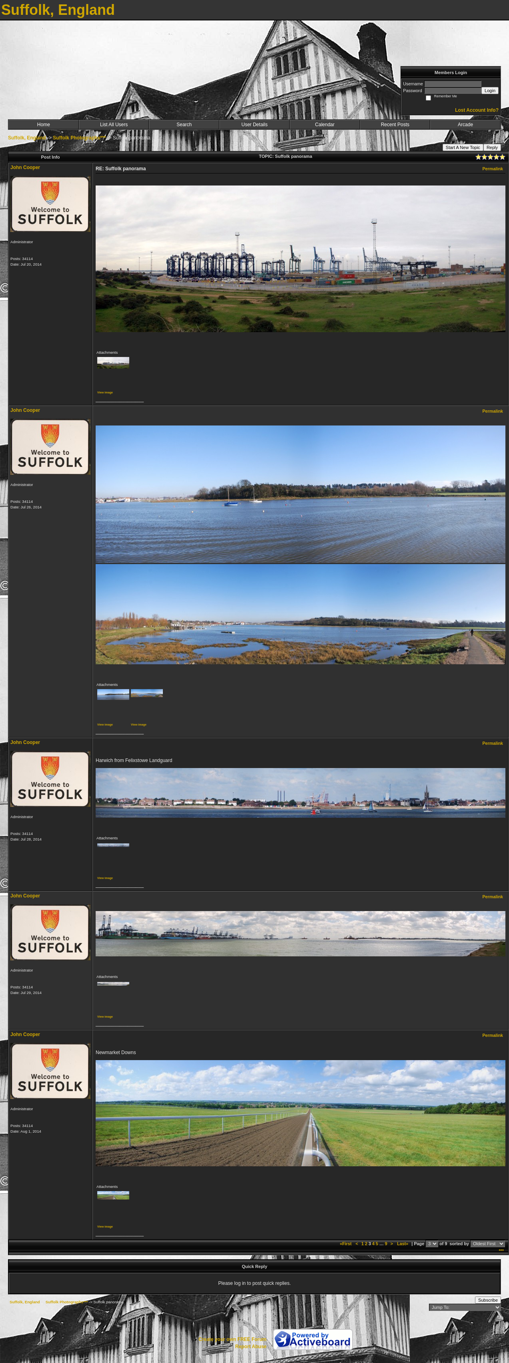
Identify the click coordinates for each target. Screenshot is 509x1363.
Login (490, 90)
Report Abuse (251, 1346)
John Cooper (25, 167)
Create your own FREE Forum (232, 1339)
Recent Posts (395, 124)
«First (346, 1243)
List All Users (114, 124)
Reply (492, 147)
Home (43, 124)
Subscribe (488, 1300)
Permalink (492, 168)
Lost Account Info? (477, 110)
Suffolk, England (27, 138)
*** (501, 1250)
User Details (254, 124)
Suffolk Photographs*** (79, 138)
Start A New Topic (463, 147)
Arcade (465, 124)
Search (184, 124)
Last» (403, 1243)
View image (105, 392)
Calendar (325, 124)
